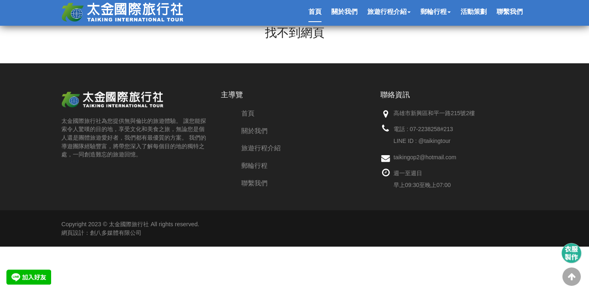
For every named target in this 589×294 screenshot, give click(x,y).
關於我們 (254, 130)
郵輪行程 (254, 165)
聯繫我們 (254, 183)
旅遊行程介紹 (261, 148)
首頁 (247, 113)
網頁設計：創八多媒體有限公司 (101, 232)
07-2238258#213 (431, 129)
